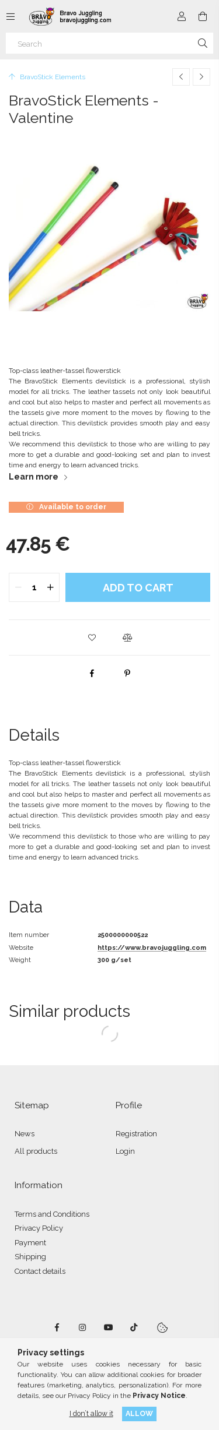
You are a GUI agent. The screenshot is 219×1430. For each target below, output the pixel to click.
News (24, 1133)
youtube (109, 1327)
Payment (30, 1242)
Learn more (33, 476)
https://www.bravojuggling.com (152, 948)
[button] (92, 637)
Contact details (40, 1271)
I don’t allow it (91, 1413)
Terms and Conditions (52, 1214)
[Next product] (201, 77)
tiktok (134, 1327)
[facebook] (92, 673)
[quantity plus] (50, 587)
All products (36, 1151)
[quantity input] (34, 587)
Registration (136, 1133)
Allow (139, 1413)
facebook (57, 1327)
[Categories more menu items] (10, 16)
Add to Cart (138, 588)
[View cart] (202, 16)
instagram (83, 1327)
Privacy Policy (39, 1228)
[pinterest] (127, 673)
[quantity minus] (18, 587)
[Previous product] (181, 77)
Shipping (30, 1256)
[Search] (109, 43)
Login (125, 1151)
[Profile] (181, 16)
